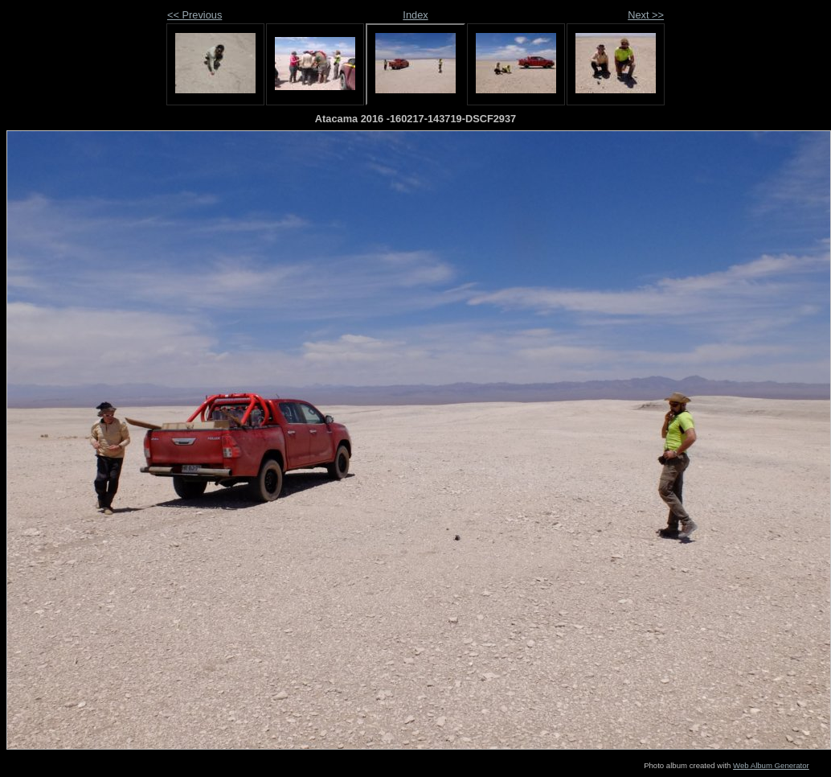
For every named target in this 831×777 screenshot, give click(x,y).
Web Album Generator (771, 765)
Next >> (646, 15)
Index (415, 15)
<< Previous (194, 15)
